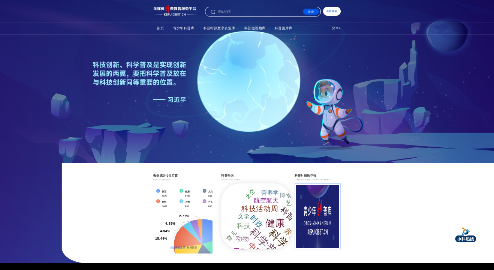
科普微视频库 (261, 47)
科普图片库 (308, 47)
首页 (104, 47)
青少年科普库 (142, 47)
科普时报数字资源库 (202, 47)
